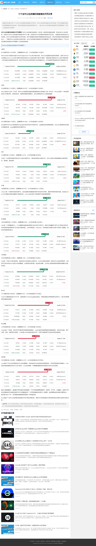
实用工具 (58, 2)
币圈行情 (25, 2)
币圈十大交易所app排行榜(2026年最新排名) (85, 13)
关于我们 (32, 541)
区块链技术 (17, 8)
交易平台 (42, 2)
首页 (19, 2)
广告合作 (37, 541)
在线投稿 (64, 541)
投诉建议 (58, 541)
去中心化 (6, 409)
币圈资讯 (34, 2)
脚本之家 (7, 2)
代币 (21, 409)
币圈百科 (49, 2)
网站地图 (53, 541)
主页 (9, 8)
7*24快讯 (67, 2)
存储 (11, 409)
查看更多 (84, 131)
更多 (93, 43)
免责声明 (48, 541)
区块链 (13, 2)
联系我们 (42, 541)
